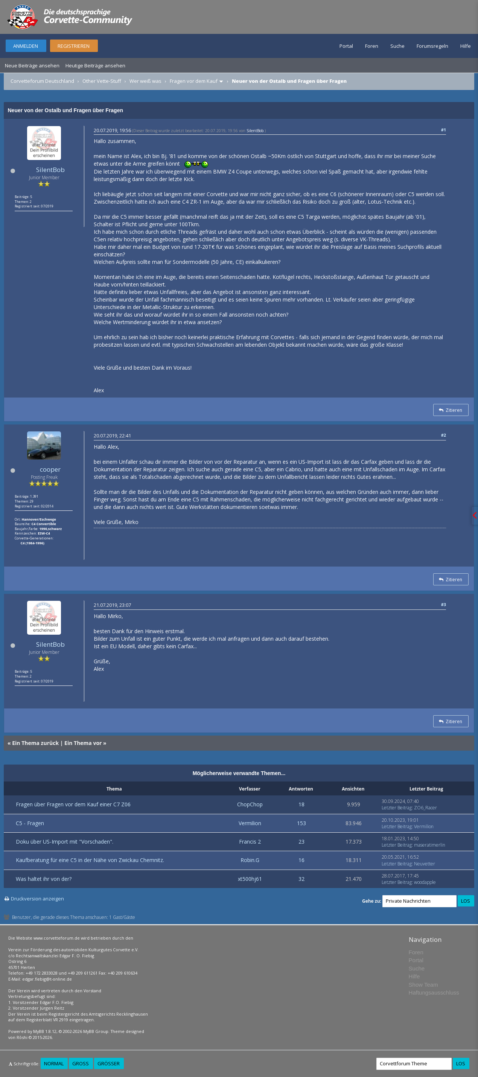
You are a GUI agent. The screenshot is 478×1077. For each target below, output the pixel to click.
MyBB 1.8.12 (44, 1031)
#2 (443, 435)
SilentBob (50, 169)
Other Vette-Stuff (101, 81)
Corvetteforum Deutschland (42, 81)
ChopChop (250, 804)
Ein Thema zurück (35, 742)
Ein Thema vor (83, 742)
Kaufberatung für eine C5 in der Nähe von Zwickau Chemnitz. (90, 860)
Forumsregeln (432, 46)
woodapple (425, 882)
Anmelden (25, 46)
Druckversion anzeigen (37, 898)
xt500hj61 (250, 878)
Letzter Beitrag (397, 807)
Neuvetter (424, 864)
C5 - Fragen (30, 823)
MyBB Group (95, 1031)
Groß (80, 1063)
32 (301, 878)
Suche (397, 46)
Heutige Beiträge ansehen (95, 65)
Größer (108, 1063)
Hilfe (465, 46)
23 (301, 841)
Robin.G (250, 860)
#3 (443, 604)
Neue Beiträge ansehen (32, 65)
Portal (346, 46)
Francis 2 (250, 841)
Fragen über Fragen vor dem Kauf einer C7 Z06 (73, 804)
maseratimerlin (429, 845)
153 (301, 823)
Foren (371, 46)
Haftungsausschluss (434, 992)
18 (301, 804)
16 (301, 860)
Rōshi (22, 1037)
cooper (50, 469)
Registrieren (74, 46)
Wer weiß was (145, 81)
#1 (443, 130)
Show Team (423, 984)
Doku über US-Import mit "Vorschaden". (64, 841)
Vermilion (250, 823)
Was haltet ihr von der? (44, 878)
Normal (54, 1063)
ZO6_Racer (425, 807)
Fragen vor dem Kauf (194, 81)
